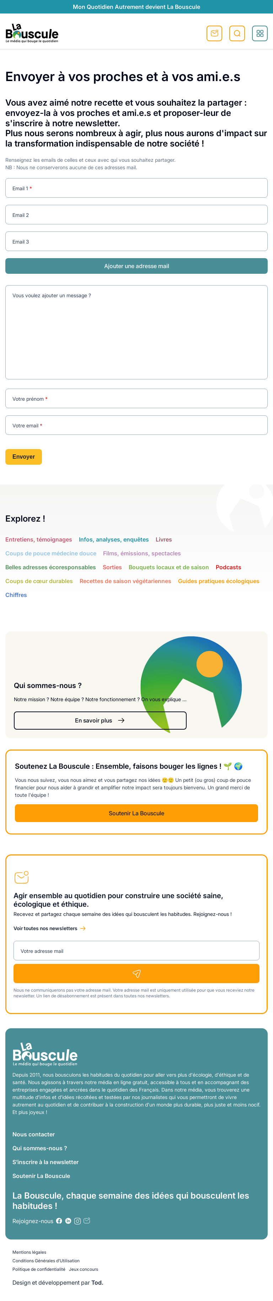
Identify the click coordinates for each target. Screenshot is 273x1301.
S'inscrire (214, 33)
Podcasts (228, 567)
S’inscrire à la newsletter (45, 1162)
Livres (164, 539)
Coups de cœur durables (39, 581)
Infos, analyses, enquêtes (114, 539)
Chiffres (16, 594)
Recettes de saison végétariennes (125, 581)
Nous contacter (33, 1134)
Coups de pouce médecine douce (50, 553)
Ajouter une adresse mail (136, 266)
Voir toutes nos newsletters (45, 928)
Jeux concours (83, 1269)
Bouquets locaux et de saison (169, 567)
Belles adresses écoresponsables (50, 567)
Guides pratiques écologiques (218, 581)
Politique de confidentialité (38, 1269)
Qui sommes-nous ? (39, 1148)
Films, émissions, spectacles (142, 553)
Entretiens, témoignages (38, 539)
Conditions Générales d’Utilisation (46, 1260)
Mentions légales (29, 1252)
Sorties (112, 567)
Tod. (97, 1282)
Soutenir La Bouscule (136, 813)
